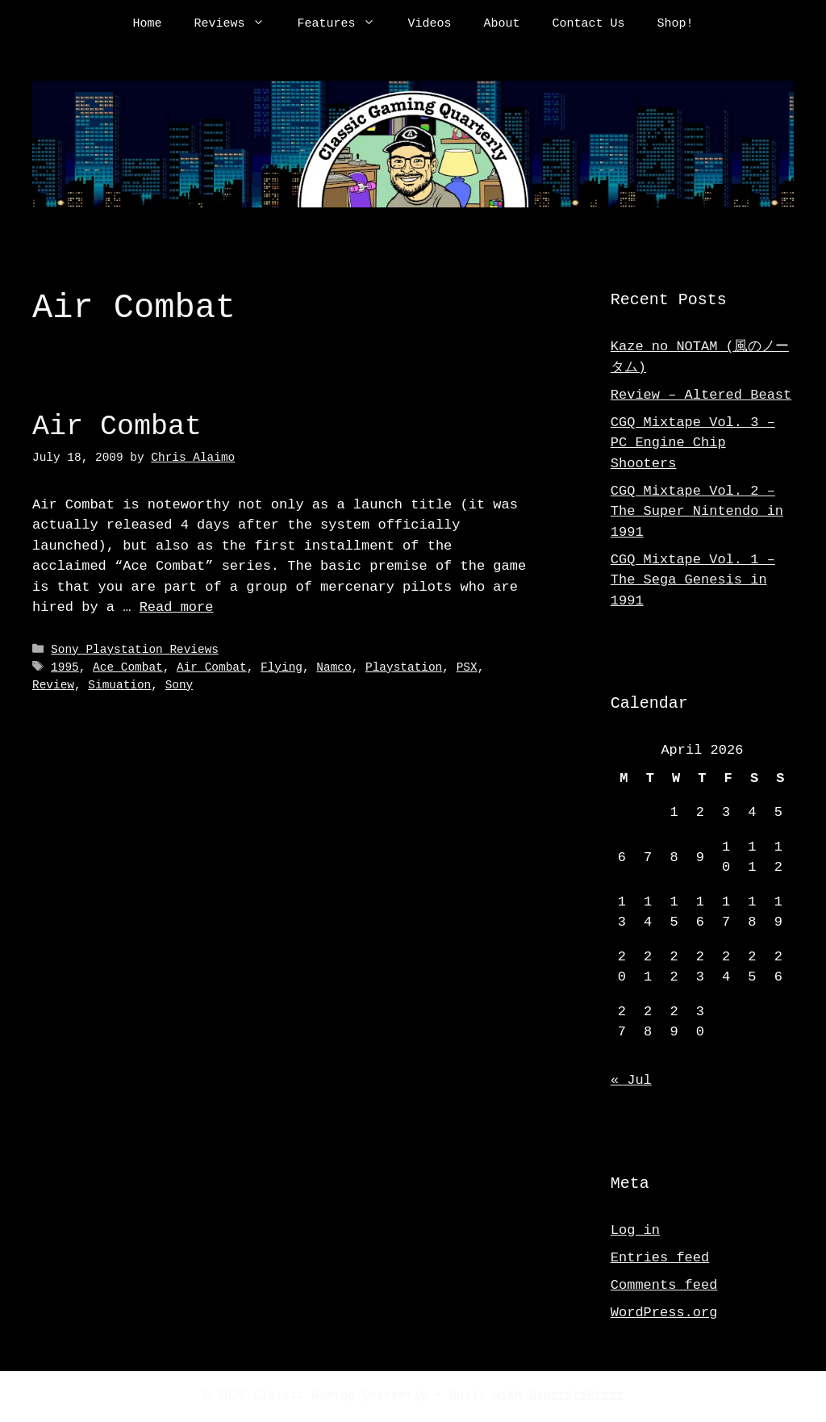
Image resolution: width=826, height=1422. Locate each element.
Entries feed (660, 1257)
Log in (635, 1230)
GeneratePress (576, 1396)
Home (146, 24)
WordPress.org (664, 1312)
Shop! (675, 24)
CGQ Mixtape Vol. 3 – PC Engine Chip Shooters (693, 443)
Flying (281, 667)
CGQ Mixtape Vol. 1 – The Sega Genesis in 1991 (693, 580)
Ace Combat (128, 667)
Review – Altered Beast (701, 395)
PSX (467, 667)
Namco (333, 667)
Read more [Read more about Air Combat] (177, 607)
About (502, 24)
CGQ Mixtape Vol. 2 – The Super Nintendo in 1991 (697, 512)
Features (344, 24)
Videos (429, 24)
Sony (179, 684)
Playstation (403, 667)
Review (53, 684)
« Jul (631, 1080)
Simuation (119, 684)
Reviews (237, 24)
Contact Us (589, 24)
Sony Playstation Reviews (135, 650)
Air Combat (117, 426)
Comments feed (664, 1285)
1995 (65, 667)
